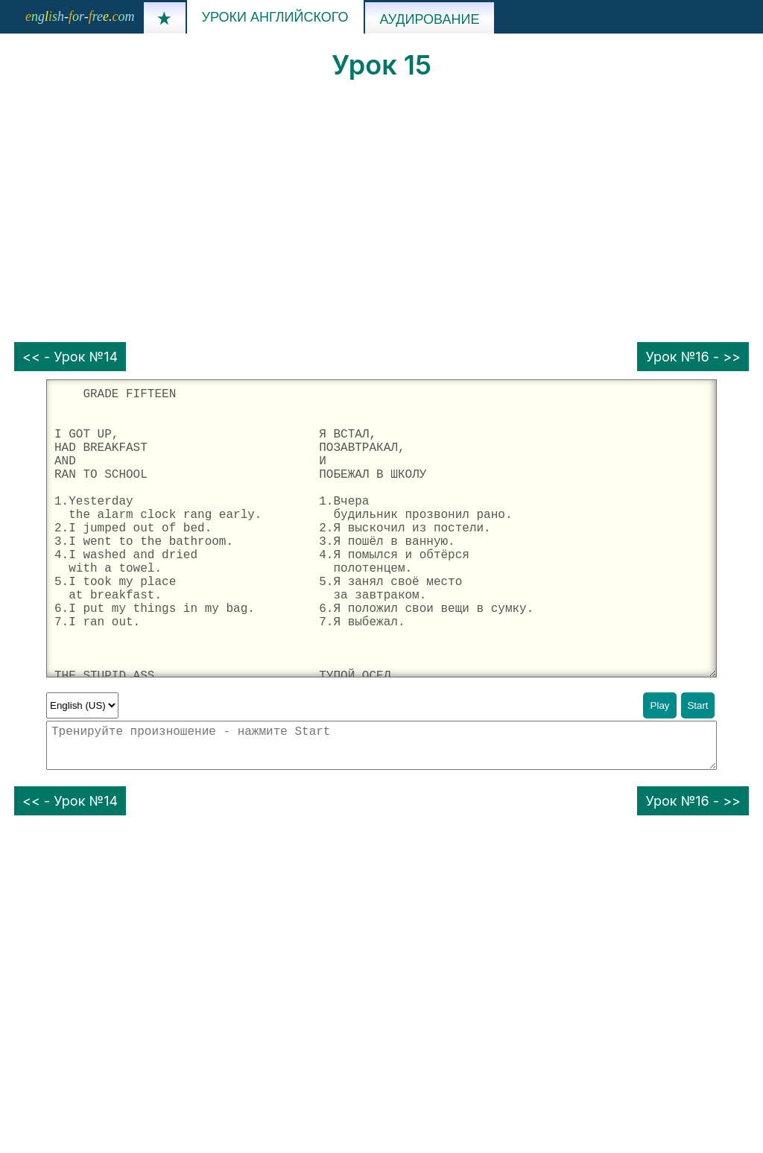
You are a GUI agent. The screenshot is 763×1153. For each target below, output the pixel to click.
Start (697, 705)
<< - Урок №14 (70, 356)
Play (660, 705)
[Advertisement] (381, 211)
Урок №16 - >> (693, 356)
